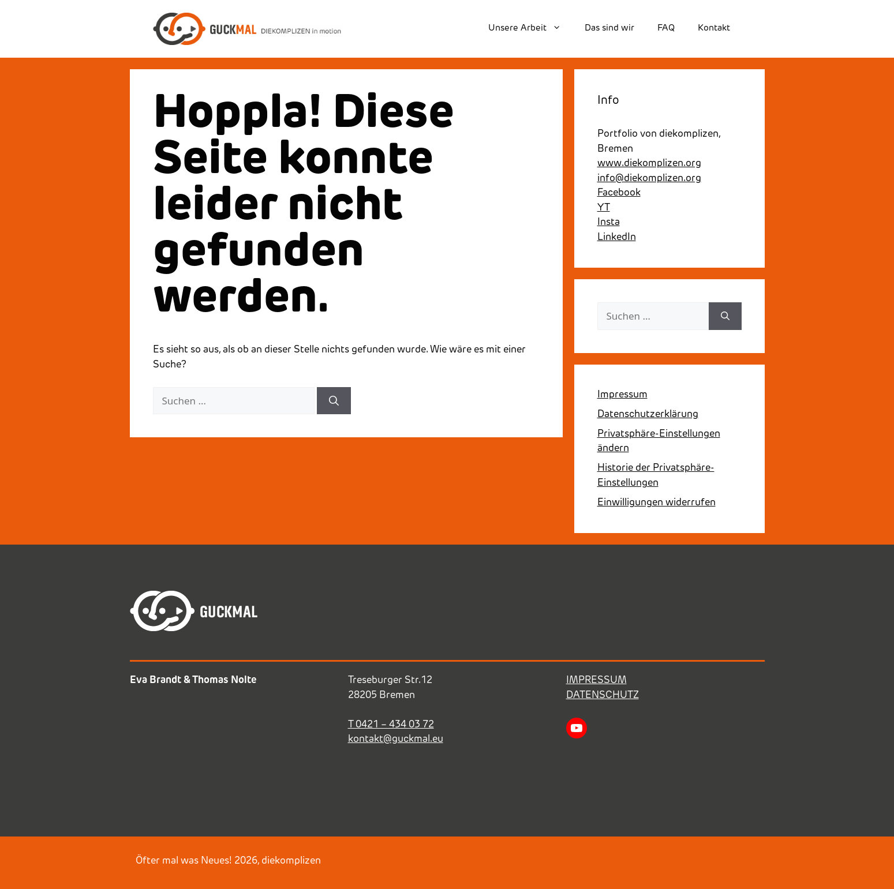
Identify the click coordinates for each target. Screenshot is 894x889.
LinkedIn (616, 237)
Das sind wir (609, 28)
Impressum (622, 395)
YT (603, 208)
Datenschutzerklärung (647, 414)
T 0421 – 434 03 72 (391, 725)
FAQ (666, 28)
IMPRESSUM (596, 680)
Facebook (619, 193)
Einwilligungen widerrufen (656, 503)
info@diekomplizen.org (649, 178)
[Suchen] (334, 401)
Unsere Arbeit (530, 29)
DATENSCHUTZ (602, 695)
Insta (608, 222)
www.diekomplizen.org (649, 163)
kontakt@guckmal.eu (395, 739)
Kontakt (714, 28)
